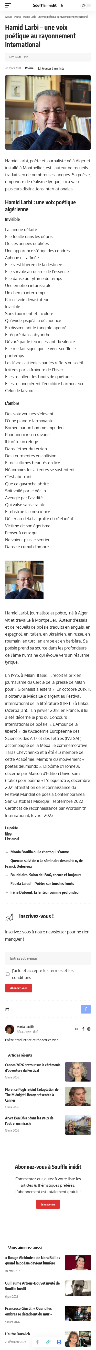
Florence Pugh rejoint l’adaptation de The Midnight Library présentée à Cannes (32, 1094)
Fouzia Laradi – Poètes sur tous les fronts (42, 883)
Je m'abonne (48, 1204)
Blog (8, 833)
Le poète (11, 828)
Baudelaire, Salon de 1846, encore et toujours (45, 874)
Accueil (8, 16)
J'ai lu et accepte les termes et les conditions (42, 974)
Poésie (17, 16)
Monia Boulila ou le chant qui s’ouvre (39, 851)
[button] (9, 5)
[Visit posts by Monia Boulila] (9, 1029)
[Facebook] (83, 1029)
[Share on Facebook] (37, 1342)
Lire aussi (12, 839)
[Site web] (76, 1029)
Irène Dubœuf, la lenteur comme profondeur (45, 892)
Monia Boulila (25, 1027)
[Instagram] (89, 1029)
